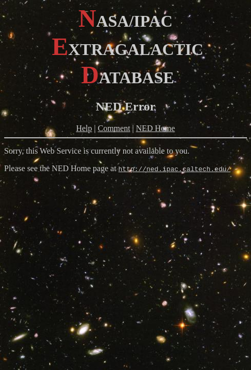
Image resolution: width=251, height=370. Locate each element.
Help (84, 128)
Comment (114, 128)
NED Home (155, 128)
